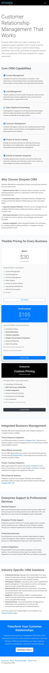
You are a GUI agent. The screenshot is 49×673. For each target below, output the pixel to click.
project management (32, 466)
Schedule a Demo (24, 650)
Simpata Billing (17, 455)
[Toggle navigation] (45, 3)
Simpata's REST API (7, 483)
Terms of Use (32, 661)
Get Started (24, 300)
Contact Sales (24, 358)
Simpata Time (30, 440)
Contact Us (5, 661)
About (12, 661)
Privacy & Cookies (21, 661)
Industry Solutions (7, 613)
